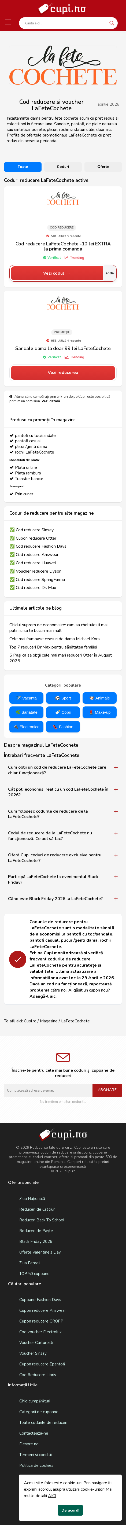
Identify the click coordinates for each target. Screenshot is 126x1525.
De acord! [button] (70, 1510)
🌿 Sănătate (26, 712)
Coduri (63, 166)
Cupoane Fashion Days (40, 1299)
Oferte (103, 166)
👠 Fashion (63, 726)
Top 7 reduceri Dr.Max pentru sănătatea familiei (53, 647)
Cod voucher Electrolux (40, 1332)
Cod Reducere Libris (37, 1374)
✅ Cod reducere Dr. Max (32, 588)
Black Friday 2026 (35, 1241)
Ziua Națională (32, 1198)
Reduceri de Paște (36, 1230)
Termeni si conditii (35, 1454)
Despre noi (29, 1444)
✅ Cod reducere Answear (33, 555)
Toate (23, 166)
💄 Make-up (100, 712)
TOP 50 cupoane (34, 1273)
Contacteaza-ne (33, 1433)
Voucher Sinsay (33, 1353)
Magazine (49, 1021)
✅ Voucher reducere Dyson (35, 571)
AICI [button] (52, 1496)
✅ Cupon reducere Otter (32, 538)
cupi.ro (70, 1171)
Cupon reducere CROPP (41, 1321)
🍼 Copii (63, 712)
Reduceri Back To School (41, 1220)
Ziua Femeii (29, 1263)
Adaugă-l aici (43, 996)
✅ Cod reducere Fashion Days (37, 546)
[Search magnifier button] (112, 23)
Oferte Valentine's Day (40, 1252)
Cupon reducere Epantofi (42, 1364)
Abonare (107, 1089)
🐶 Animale (99, 698)
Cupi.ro (30, 1021)
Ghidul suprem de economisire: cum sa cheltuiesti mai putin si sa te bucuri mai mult (58, 627)
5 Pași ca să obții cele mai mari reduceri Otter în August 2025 (60, 658)
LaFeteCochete (75, 1021)
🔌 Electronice (26, 726)
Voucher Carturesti (36, 1342)
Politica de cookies (36, 1465)
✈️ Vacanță (26, 698)
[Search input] (66, 23)
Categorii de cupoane (38, 1412)
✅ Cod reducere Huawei (32, 563)
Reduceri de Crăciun (37, 1209)
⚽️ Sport (63, 698)
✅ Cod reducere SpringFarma (37, 580)
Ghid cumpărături (34, 1401)
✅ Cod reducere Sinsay (31, 530)
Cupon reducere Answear (42, 1310)
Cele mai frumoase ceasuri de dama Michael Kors (54, 639)
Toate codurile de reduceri (43, 1422)
